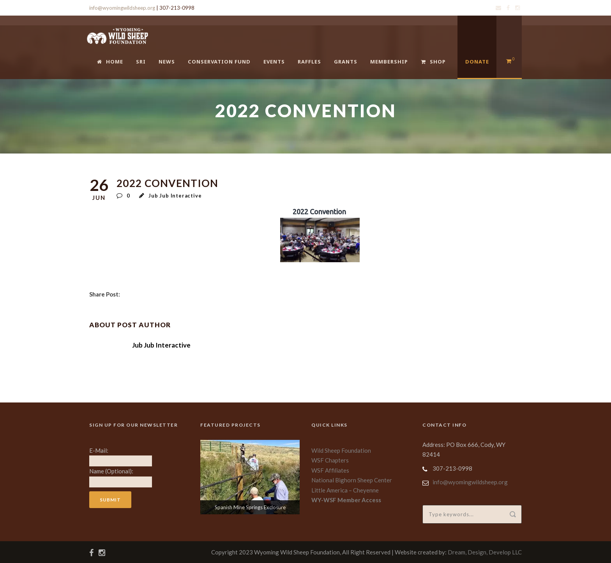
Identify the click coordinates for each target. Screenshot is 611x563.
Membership (389, 61)
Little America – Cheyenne (345, 490)
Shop (433, 61)
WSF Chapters (330, 460)
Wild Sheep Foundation (341, 450)
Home (110, 61)
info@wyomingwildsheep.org (122, 8)
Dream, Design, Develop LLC (485, 552)
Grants (345, 61)
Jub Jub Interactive (174, 195)
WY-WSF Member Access (346, 499)
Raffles (309, 61)
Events (274, 61)
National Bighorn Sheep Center (351, 480)
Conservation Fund (219, 61)
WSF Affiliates (330, 470)
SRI (141, 61)
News (167, 61)
